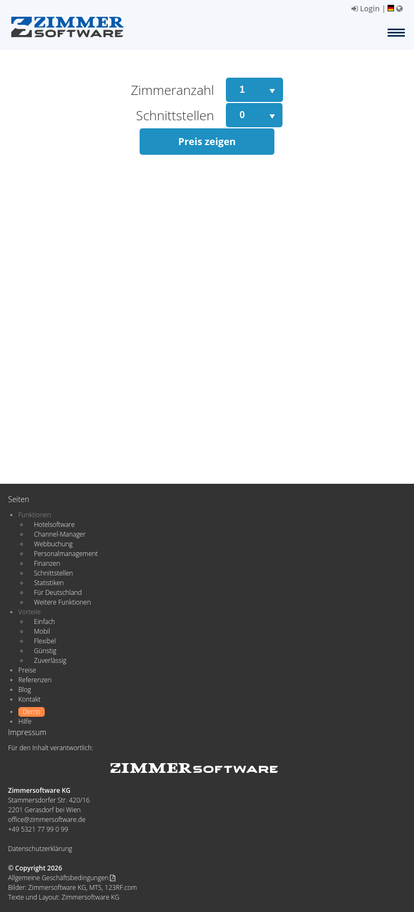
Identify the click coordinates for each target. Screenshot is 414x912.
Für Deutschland (58, 592)
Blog (24, 689)
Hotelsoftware (54, 524)
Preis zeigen (207, 141)
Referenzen (34, 679)
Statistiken (49, 582)
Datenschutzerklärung (40, 848)
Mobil (42, 631)
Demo (31, 711)
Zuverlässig (50, 660)
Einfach (44, 621)
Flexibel (45, 641)
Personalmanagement (66, 553)
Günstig (45, 650)
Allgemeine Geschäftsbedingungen (61, 877)
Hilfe (24, 721)
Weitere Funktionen (62, 602)
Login (365, 8)
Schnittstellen (53, 573)
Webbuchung (53, 543)
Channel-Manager (60, 534)
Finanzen (47, 563)
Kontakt (29, 699)
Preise (27, 670)
